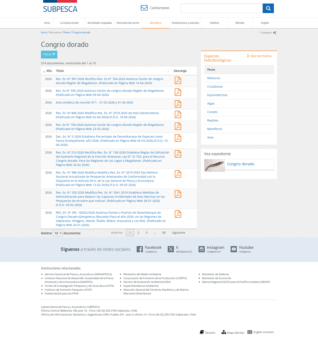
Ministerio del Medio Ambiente (142, 274)
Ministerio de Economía (216, 278)
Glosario (210, 332)
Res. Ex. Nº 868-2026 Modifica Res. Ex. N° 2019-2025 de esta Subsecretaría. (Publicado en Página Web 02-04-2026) (179, 114)
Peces (66, 32)
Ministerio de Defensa (215, 274)
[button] (44, 71)
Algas (211, 103)
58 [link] (163, 232)
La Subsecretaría (69, 22)
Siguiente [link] (178, 232)
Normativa (155, 22)
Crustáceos (215, 86)
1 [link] (130, 232)
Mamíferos (214, 129)
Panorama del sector (128, 22)
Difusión (240, 22)
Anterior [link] (117, 232)
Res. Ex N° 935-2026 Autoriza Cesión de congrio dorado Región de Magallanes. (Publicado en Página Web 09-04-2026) (179, 91)
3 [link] (146, 232)
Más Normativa (259, 56)
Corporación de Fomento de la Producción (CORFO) (155, 278)
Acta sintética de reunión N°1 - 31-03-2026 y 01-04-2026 (94, 102)
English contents (264, 332)
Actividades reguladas (100, 22)
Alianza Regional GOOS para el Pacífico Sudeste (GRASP (235, 282)
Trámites (214, 22)
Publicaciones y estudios (185, 22)
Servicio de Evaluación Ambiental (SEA (146, 282)
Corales (212, 112)
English (265, 22)
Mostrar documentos (61, 233)
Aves (210, 137)
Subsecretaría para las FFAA (61, 293)
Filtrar (49, 54)
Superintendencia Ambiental (140, 286)
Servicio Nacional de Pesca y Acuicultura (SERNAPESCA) (78, 274)
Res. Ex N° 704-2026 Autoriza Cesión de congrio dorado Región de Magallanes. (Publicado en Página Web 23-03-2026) (179, 125)
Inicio (47, 22)
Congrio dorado (81, 32)
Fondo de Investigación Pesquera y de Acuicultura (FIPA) (79, 286)
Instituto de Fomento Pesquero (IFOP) (68, 290)
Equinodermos (217, 95)
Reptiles (212, 120)
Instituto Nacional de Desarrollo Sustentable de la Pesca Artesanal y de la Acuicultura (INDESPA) (79, 280)
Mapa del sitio (235, 332)
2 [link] (138, 232)
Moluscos (213, 78)
